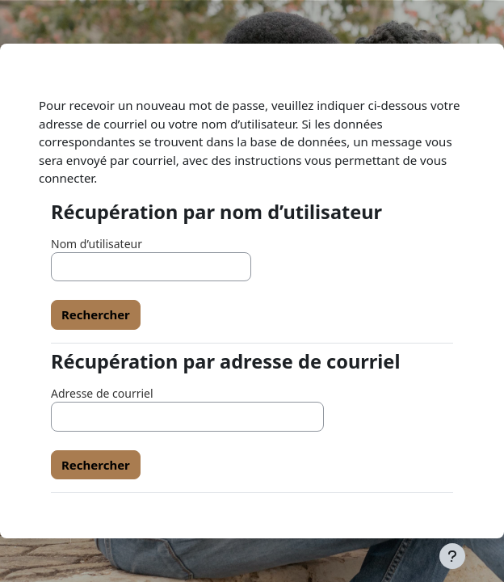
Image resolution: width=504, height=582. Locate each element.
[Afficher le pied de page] (452, 556)
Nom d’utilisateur (96, 243)
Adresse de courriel (102, 393)
